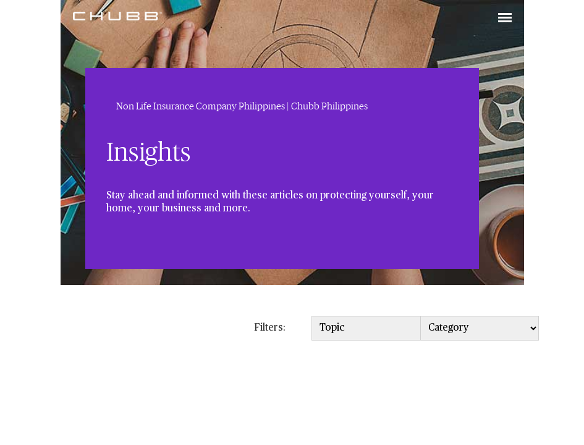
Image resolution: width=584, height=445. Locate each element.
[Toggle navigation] (505, 19)
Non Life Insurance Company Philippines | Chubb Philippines (242, 106)
